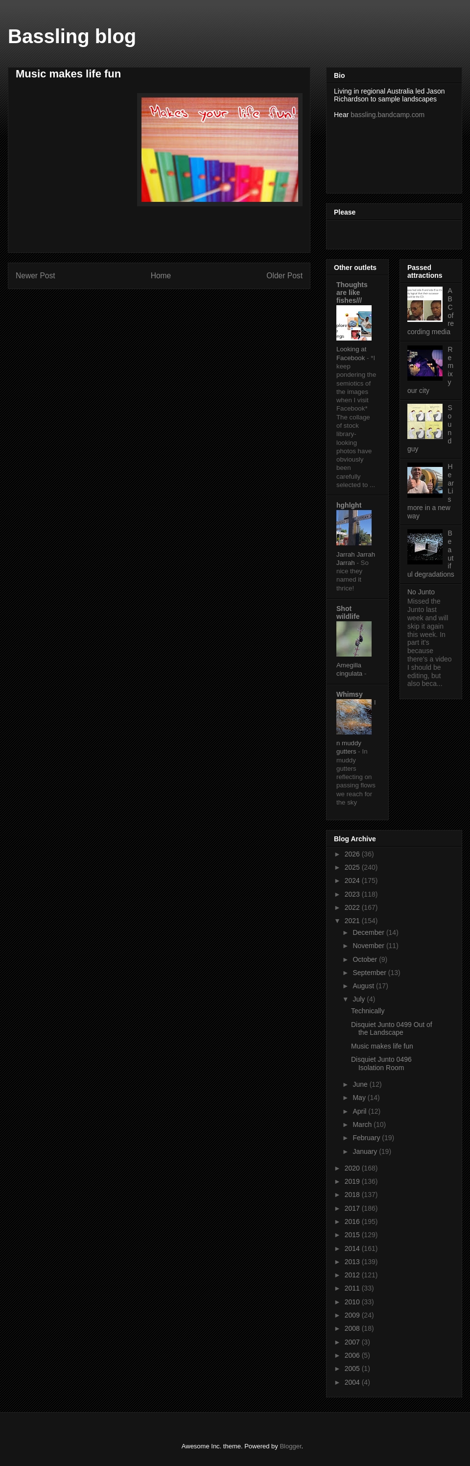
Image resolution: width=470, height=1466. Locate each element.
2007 (353, 1342)
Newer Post (35, 275)
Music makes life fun (382, 1046)
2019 (353, 1181)
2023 (353, 894)
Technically (367, 1011)
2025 (353, 867)
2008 (353, 1328)
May (359, 1097)
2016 (353, 1221)
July (359, 999)
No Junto (421, 592)
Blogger (290, 1446)
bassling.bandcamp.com (387, 115)
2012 (353, 1275)
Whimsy (349, 694)
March (363, 1124)
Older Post (284, 275)
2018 (353, 1194)
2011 (353, 1288)
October (365, 959)
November (369, 946)
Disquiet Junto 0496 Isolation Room (381, 1063)
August (364, 986)
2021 (353, 921)
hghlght (348, 505)
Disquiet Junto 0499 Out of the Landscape (391, 1029)
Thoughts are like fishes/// (352, 292)
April (360, 1111)
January (365, 1151)
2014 (353, 1248)
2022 (353, 907)
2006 (353, 1355)
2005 (353, 1368)
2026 (353, 854)
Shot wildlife (347, 612)
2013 (353, 1262)
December (369, 932)
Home (161, 275)
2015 (353, 1235)
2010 (353, 1302)
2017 (353, 1208)
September (370, 973)
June (360, 1084)
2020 (353, 1168)
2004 (353, 1382)
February (367, 1138)
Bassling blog (72, 36)
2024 (353, 880)
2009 (353, 1315)
